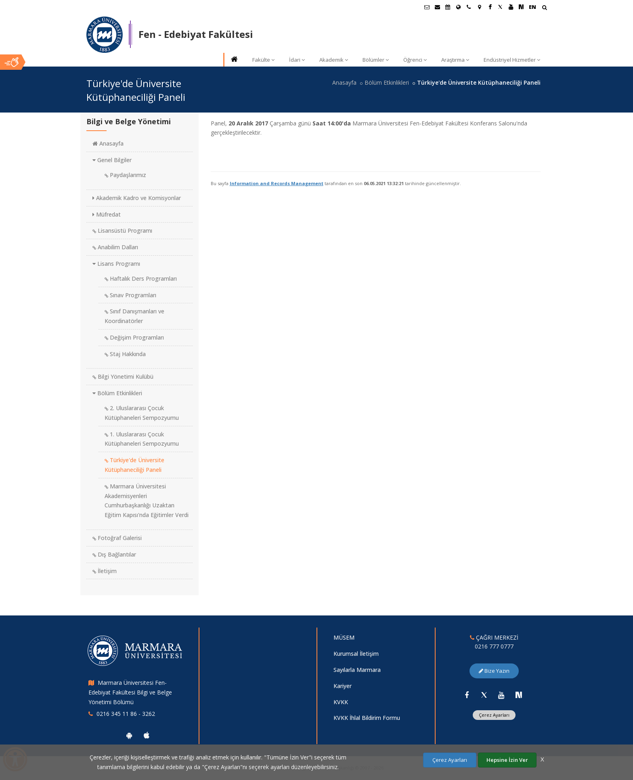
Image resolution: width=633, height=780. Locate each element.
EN (532, 6)
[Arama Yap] (544, 8)
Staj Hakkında (125, 354)
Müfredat (106, 214)
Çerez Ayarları (494, 715)
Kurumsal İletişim (356, 653)
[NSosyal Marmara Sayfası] (521, 7)
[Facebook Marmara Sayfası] (490, 7)
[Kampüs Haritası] (479, 7)
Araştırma (455, 59)
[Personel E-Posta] (437, 7)
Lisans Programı (116, 263)
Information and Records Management (276, 183)
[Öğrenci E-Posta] (427, 7)
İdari (297, 59)
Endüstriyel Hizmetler (512, 59)
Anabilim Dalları (115, 247)
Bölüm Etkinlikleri (387, 82)
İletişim (104, 571)
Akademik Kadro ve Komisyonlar (136, 198)
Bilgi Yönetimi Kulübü (122, 376)
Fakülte (263, 59)
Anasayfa (344, 82)
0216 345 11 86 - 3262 (125, 713)
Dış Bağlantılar (114, 554)
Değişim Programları (134, 337)
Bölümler (376, 59)
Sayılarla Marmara (357, 670)
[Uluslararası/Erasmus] (458, 7)
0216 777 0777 (494, 646)
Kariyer (342, 686)
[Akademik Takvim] (448, 7)
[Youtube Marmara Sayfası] (511, 7)
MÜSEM (343, 637)
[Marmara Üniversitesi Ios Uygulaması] (146, 735)
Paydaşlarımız (125, 175)
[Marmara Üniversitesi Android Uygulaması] (129, 735)
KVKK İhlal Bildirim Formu (366, 718)
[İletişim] (469, 7)
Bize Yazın (494, 670)
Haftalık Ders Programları (141, 278)
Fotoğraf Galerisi (117, 538)
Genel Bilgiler (112, 160)
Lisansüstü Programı (122, 230)
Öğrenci (415, 59)
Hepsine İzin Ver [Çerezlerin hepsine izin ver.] (507, 759)
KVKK (340, 702)
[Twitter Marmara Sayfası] (500, 7)
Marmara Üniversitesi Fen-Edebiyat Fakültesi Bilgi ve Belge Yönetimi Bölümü (130, 692)
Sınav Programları (130, 295)
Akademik (333, 59)
